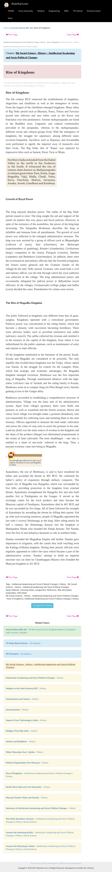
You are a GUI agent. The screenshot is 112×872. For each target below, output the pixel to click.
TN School (78, 11)
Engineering (54, 11)
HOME (11, 11)
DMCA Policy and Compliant (70, 863)
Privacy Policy (36, 863)
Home (6, 28)
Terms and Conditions (50, 863)
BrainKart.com (20, 4)
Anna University (25, 11)
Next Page (73, 34)
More (10, 18)
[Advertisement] (97, 70)
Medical (40, 11)
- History (34, 677)
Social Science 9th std (22, 28)
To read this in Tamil (42, 605)
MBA (66, 11)
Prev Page (12, 34)
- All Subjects (23, 643)
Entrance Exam (94, 11)
